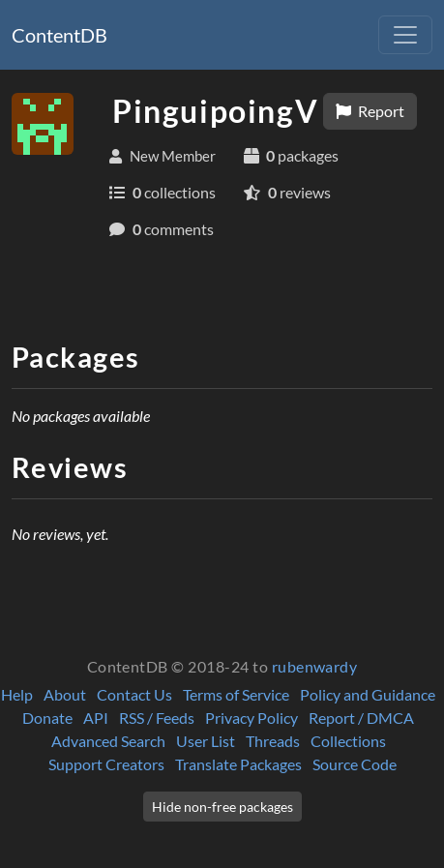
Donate (47, 717)
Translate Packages (238, 764)
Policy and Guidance (367, 694)
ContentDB (59, 34)
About (65, 694)
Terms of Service (236, 694)
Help (17, 694)
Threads (273, 741)
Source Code (354, 764)
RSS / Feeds (156, 717)
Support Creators (106, 764)
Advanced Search (108, 741)
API (95, 717)
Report (370, 111)
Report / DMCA (361, 717)
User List (205, 741)
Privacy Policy (251, 717)
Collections (348, 741)
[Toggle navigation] (405, 34)
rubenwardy (315, 666)
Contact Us (134, 694)
